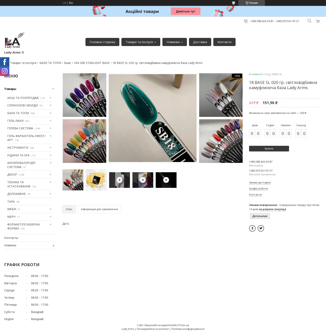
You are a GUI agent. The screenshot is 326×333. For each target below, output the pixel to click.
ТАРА (11, 201)
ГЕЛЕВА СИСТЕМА (20, 128)
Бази (67, 63)
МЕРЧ (11, 217)
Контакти (224, 42)
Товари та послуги (139, 42)
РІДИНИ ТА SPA (18, 155)
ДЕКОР (12, 174)
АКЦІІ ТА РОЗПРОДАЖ (23, 98)
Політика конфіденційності (188, 329)
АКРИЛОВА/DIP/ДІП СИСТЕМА (21, 165)
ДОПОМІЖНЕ (16, 194)
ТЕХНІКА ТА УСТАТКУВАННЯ (18, 184)
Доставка (200, 42)
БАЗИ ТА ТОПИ (50, 63)
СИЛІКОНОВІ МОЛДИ (22, 105)
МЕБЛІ (11, 209)
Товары (10, 89)
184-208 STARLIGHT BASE (92, 63)
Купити (269, 148)
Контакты (11, 238)
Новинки (173, 42)
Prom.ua (183, 325)
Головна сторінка (102, 42)
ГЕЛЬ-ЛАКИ (15, 121)
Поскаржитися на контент (153, 329)
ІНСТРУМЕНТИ (17, 148)
